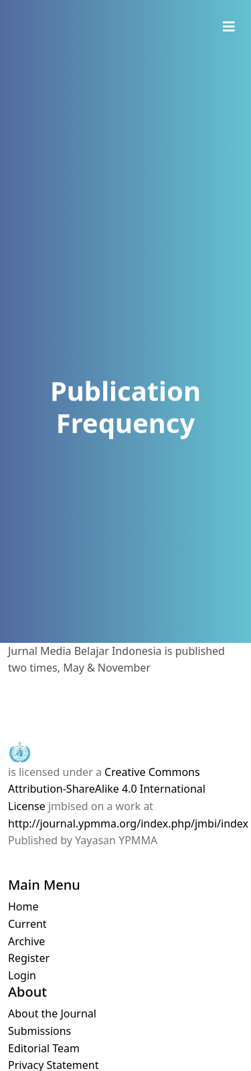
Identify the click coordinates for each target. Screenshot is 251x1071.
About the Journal (52, 1013)
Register (29, 958)
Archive (26, 941)
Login (22, 975)
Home (23, 906)
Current (27, 923)
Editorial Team (44, 1048)
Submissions (39, 1031)
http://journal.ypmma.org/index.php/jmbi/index (128, 823)
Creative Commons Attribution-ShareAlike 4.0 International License (106, 789)
